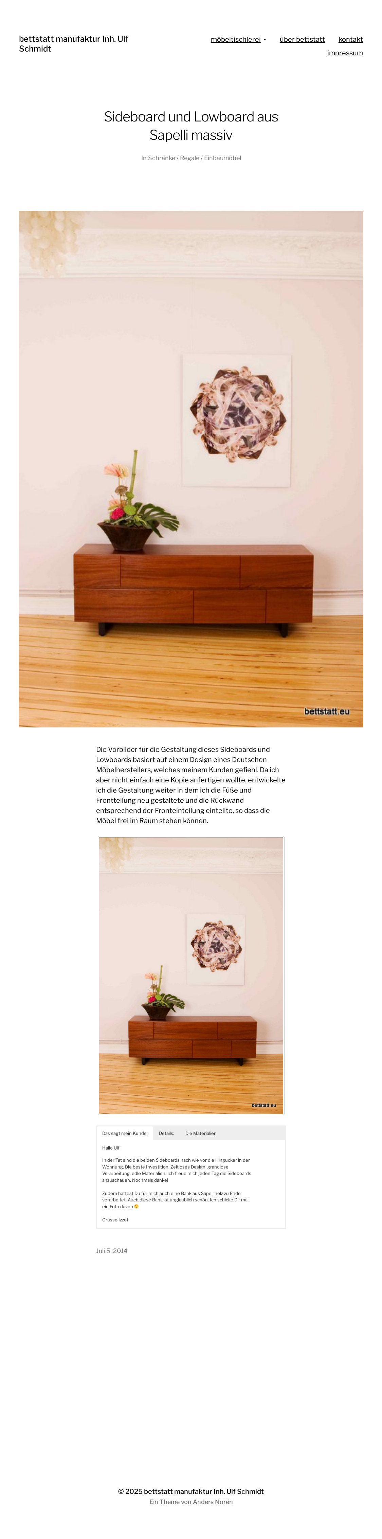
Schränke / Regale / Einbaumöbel (194, 158)
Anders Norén (213, 1501)
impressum (345, 53)
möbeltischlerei (236, 39)
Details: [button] (166, 1133)
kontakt (351, 39)
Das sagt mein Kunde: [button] (125, 1133)
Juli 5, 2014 (112, 1250)
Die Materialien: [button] (201, 1133)
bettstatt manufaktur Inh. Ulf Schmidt (204, 1491)
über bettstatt (302, 39)
